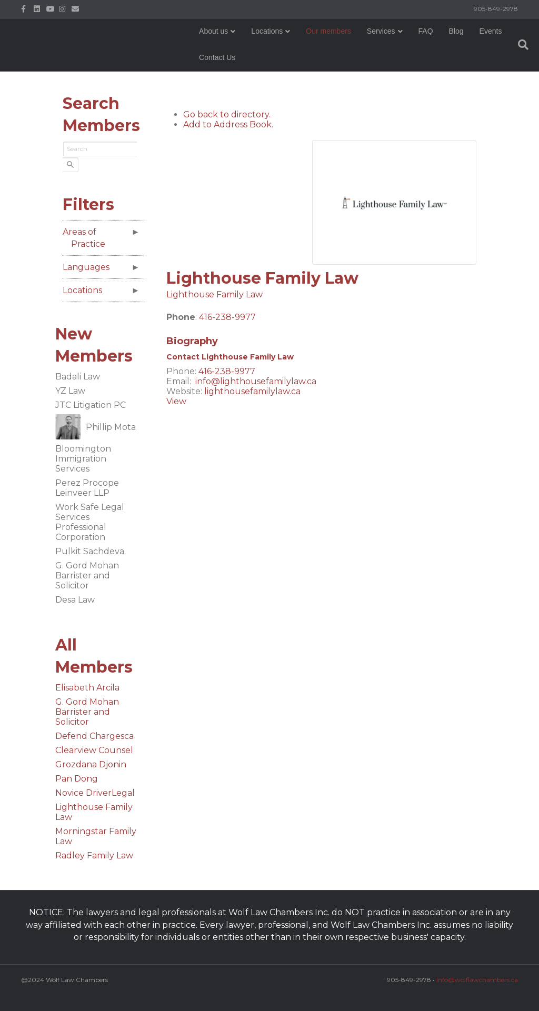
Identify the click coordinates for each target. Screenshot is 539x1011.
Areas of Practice (87, 238)
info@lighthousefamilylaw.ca (255, 384)
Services (384, 39)
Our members (332, 39)
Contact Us (259, 65)
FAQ (429, 39)
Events (214, 65)
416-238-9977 (227, 320)
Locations (270, 39)
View (176, 404)
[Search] (509, 53)
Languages (89, 267)
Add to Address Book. (228, 127)
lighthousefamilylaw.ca (252, 394)
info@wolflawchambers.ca (477, 980)
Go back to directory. (227, 117)
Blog (459, 39)
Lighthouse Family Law (214, 297)
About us (217, 39)
